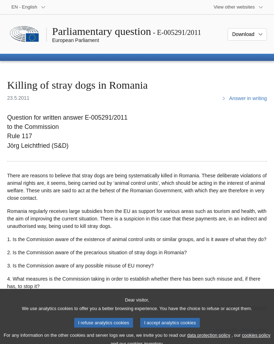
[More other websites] (238, 7)
